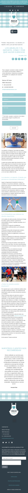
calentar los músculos (19, 315)
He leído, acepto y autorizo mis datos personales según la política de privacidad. (13, 118)
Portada (3, 42)
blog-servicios (10, 42)
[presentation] (11, 123)
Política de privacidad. (20, 454)
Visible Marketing (16, 489)
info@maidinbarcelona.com (9, 89)
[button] (14, 31)
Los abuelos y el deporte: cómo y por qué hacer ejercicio (14, 50)
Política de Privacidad (14, 481)
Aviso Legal (14, 476)
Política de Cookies (14, 485)
